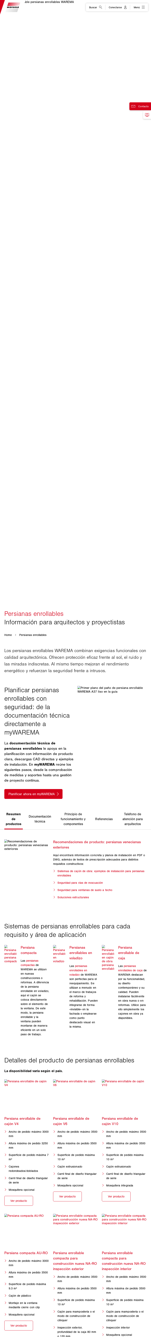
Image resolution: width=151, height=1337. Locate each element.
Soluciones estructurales (73, 897)
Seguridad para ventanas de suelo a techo (84, 890)
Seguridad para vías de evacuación (80, 883)
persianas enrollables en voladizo (78, 970)
